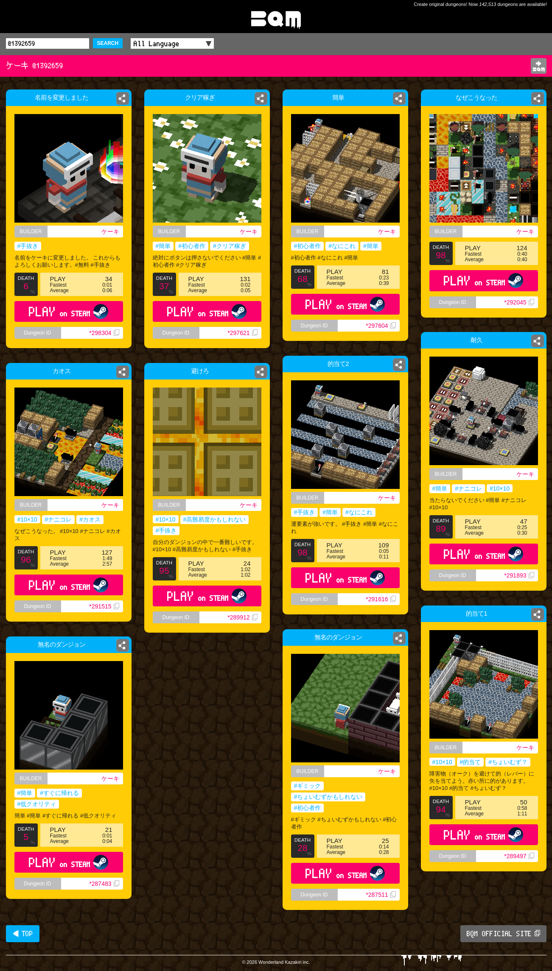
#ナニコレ (468, 488)
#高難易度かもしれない (215, 520)
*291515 (107, 614)
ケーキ (110, 231)
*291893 (519, 575)
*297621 (242, 332)
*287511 (380, 894)
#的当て (470, 762)
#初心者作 (191, 246)
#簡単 (163, 246)
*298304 (104, 332)
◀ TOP (22, 933)
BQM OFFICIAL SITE (503, 933)
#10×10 (500, 488)
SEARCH (108, 43)
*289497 (519, 856)
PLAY (68, 311)
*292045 (519, 302)
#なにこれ (342, 246)
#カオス (91, 521)
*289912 (246, 627)
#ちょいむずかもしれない (328, 796)
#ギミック (307, 785)
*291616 (380, 599)
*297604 (380, 325)
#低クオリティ (36, 804)
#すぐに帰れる (59, 793)
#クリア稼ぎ (229, 246)
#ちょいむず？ (507, 762)
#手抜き (28, 246)
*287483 (104, 883)
